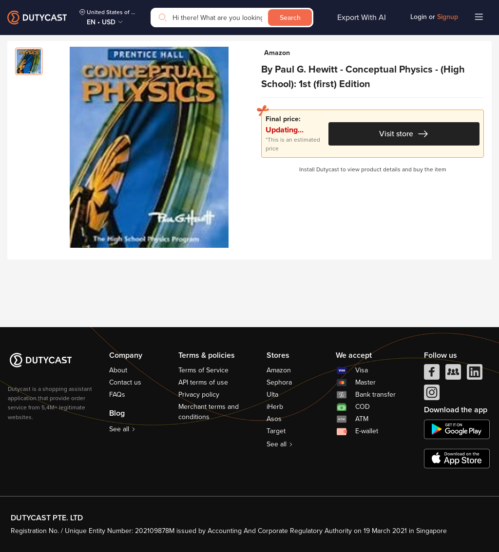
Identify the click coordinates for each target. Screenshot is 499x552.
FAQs (117, 394)
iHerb (275, 407)
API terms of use (203, 382)
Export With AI (361, 17)
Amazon (279, 370)
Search (290, 18)
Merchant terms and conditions (208, 412)
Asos (274, 419)
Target (276, 431)
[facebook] (432, 374)
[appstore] (457, 458)
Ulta (272, 394)
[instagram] (432, 395)
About (118, 370)
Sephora (279, 382)
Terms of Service (203, 370)
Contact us (125, 382)
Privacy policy (198, 394)
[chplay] (457, 429)
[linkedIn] (474, 374)
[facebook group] (453, 374)
